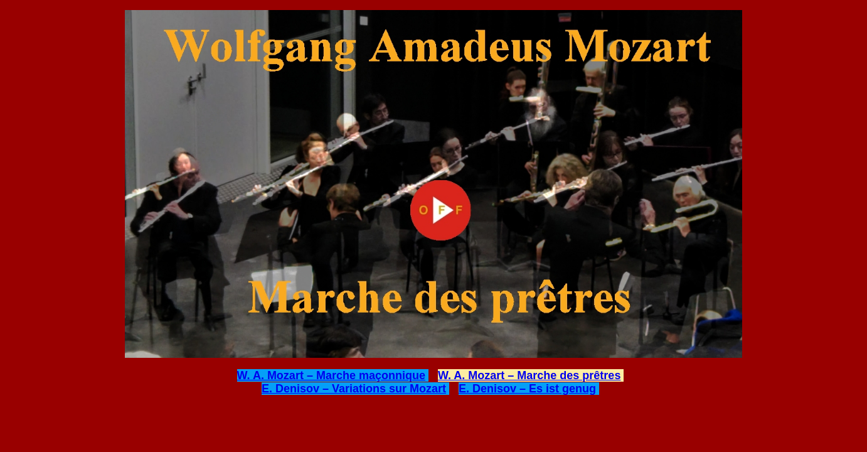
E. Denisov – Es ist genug (527, 388)
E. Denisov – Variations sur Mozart (354, 388)
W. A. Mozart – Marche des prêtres (529, 375)
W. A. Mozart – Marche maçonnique (331, 375)
